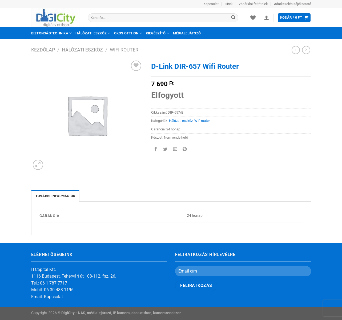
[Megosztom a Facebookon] (155, 149)
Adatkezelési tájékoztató (292, 4)
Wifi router (124, 50)
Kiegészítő (157, 33)
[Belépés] (266, 17)
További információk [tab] (55, 196)
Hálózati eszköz (92, 33)
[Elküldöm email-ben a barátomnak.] (175, 149)
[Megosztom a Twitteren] (165, 149)
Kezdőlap (43, 50)
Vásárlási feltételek (253, 4)
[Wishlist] (253, 17)
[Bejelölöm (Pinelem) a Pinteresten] (184, 149)
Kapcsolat (211, 4)
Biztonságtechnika (51, 33)
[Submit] (233, 17)
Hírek (229, 4)
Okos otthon (128, 33)
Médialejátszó (187, 33)
